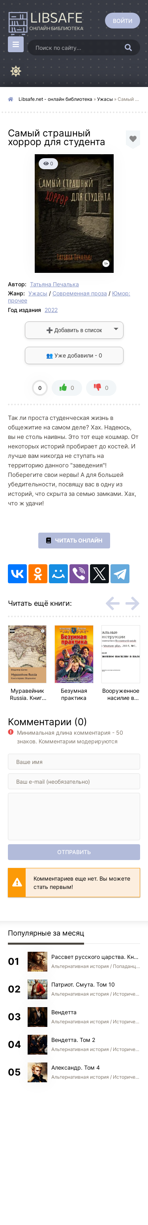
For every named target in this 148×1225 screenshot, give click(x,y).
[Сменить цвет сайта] (16, 71)
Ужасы (105, 99)
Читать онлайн (74, 540)
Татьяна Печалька (54, 284)
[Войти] (122, 20)
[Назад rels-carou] (112, 603)
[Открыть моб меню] (16, 44)
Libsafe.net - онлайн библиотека (55, 99)
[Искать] (128, 47)
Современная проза (79, 293)
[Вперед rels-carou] (132, 603)
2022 (51, 309)
